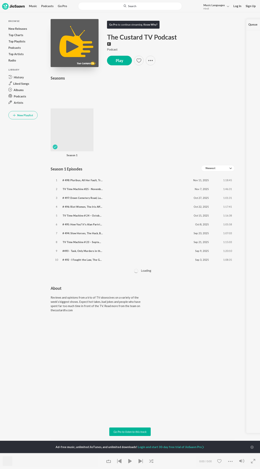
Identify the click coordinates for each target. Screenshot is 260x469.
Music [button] (33, 6)
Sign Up (251, 6)
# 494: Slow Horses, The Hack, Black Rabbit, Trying (93, 233)
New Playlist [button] (23, 115)
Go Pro (62, 6)
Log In (237, 6)
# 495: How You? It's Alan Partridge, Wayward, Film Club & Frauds (102, 224)
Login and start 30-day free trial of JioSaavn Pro (171, 447)
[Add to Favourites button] (139, 60)
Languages (214, 5)
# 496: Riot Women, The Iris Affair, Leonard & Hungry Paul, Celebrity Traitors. (109, 206)
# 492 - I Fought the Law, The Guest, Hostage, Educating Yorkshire (102, 259)
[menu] (215, 6)
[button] (150, 60)
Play (119, 60)
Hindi (206, 8)
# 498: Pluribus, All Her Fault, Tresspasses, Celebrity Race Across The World (109, 180)
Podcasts (47, 6)
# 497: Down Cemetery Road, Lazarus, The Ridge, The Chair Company (104, 197)
